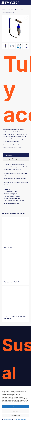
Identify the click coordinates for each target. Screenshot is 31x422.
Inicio (3, 10)
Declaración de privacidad (20, 419)
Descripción (8, 155)
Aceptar (15, 406)
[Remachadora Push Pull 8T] (15, 265)
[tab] (16, 155)
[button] (28, 388)
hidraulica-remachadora (14, 147)
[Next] (26, 46)
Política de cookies (8, 419)
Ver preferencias (15, 415)
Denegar (15, 411)
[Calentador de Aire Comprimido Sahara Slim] (15, 299)
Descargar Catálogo (11, 159)
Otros (19, 145)
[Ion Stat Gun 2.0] (15, 230)
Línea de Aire (19, 10)
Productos (10, 10)
